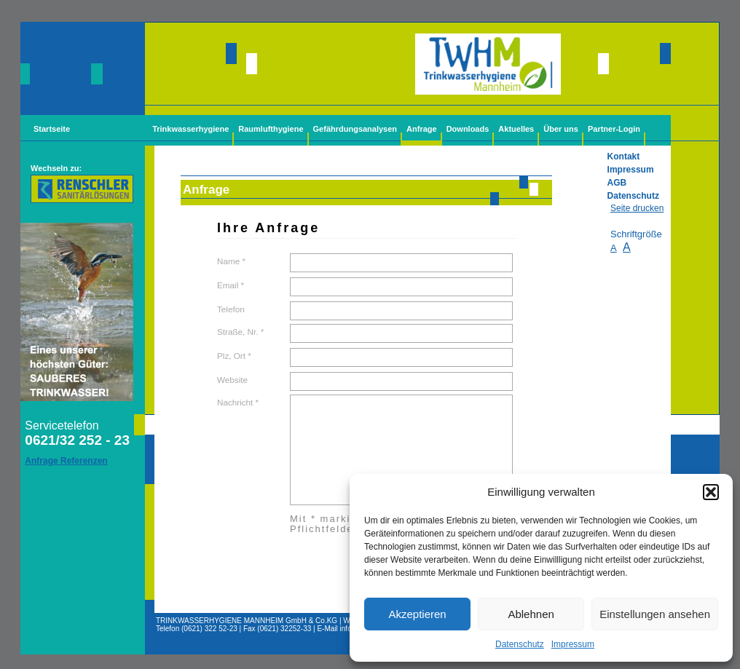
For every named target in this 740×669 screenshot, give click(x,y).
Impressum (572, 644)
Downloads (467, 128)
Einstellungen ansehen (654, 614)
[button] (711, 492)
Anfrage (421, 128)
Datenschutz (519, 644)
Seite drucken (637, 208)
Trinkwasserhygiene (190, 128)
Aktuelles (516, 128)
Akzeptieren (417, 614)
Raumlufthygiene (270, 128)
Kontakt (623, 156)
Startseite (52, 128)
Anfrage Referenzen (66, 461)
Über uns (560, 128)
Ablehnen (531, 614)
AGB (617, 183)
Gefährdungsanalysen (355, 128)
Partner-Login (614, 128)
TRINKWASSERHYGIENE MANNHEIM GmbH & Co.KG (246, 621)
